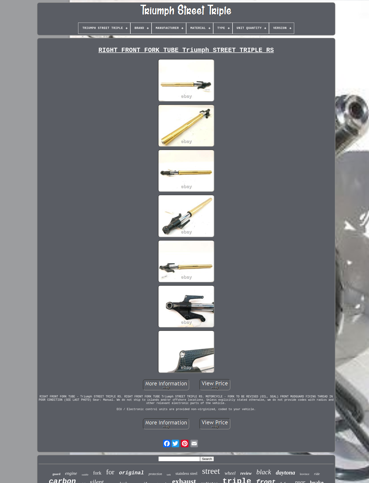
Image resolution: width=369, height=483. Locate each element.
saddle (85, 474)
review (246, 473)
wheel (230, 473)
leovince (304, 474)
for (110, 472)
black (263, 472)
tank (169, 474)
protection (155, 474)
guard (56, 474)
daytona (285, 472)
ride (317, 474)
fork (97, 473)
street (211, 471)
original (131, 473)
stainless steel (186, 473)
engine (71, 473)
